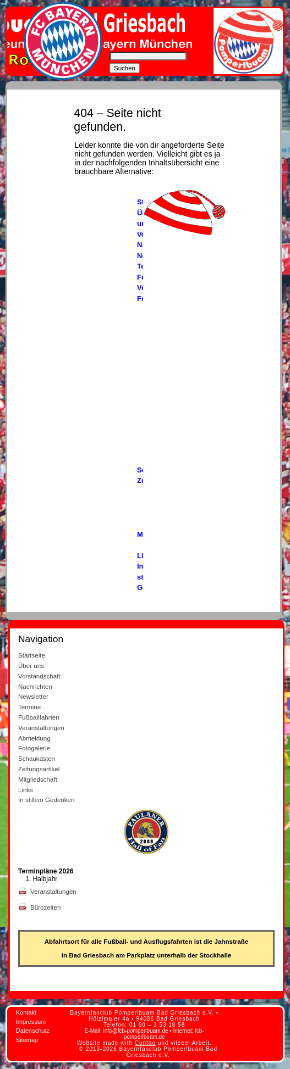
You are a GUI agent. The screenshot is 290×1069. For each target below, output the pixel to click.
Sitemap (27, 1040)
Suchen (124, 68)
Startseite (31, 655)
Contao (145, 1043)
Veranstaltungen (41, 727)
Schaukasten (36, 758)
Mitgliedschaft (37, 779)
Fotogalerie (34, 747)
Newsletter (33, 696)
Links (25, 789)
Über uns (31, 665)
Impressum (31, 1021)
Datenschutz (33, 1030)
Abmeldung (34, 738)
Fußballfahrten (38, 717)
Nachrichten (35, 686)
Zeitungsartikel (38, 768)
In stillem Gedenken (46, 799)
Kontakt (26, 1012)
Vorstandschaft (39, 676)
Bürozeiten (46, 907)
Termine (29, 706)
